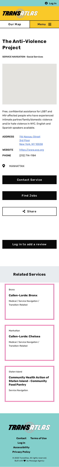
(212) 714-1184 (27, 155)
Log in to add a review (29, 244)
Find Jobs (29, 195)
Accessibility (21, 447)
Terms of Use (38, 438)
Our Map (14, 24)
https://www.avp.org (31, 149)
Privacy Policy (21, 451)
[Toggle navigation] (44, 24)
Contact (21, 438)
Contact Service (29, 180)
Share (31, 211)
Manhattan (16, 166)
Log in (21, 442)
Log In (52, 3)
